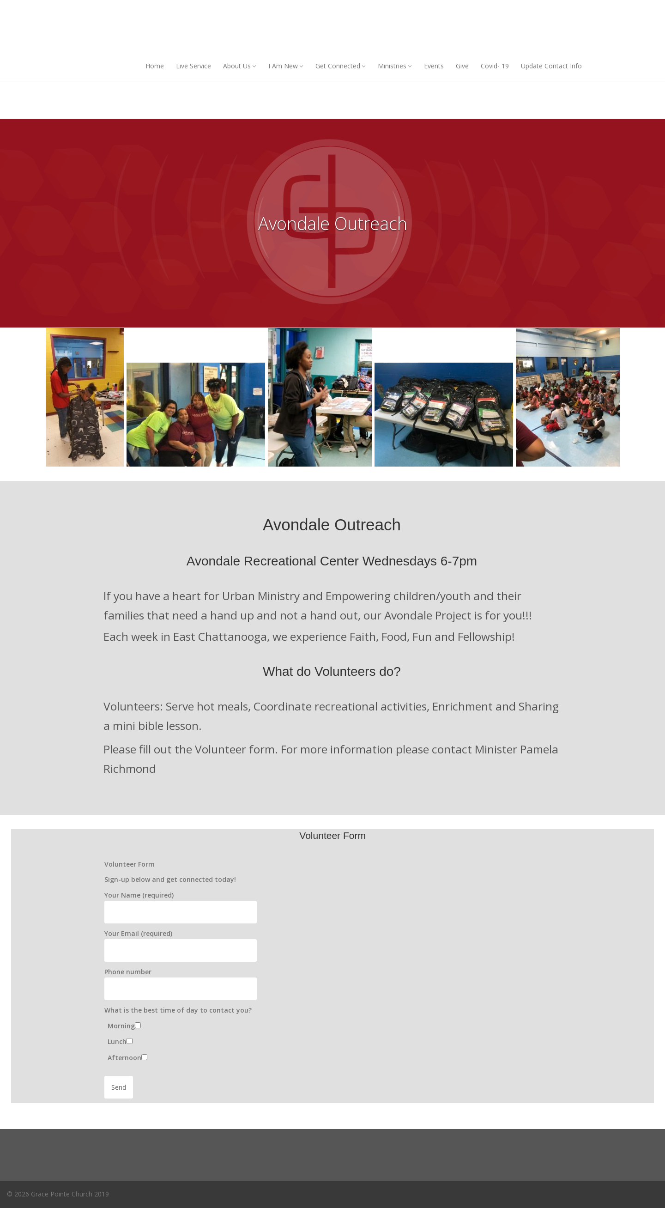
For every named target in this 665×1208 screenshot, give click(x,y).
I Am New (283, 65)
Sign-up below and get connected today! (170, 879)
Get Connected (337, 65)
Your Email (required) (138, 933)
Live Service (193, 65)
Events (434, 65)
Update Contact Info (551, 65)
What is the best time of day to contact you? (178, 1010)
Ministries (392, 65)
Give (462, 65)
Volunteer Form (129, 864)
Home (154, 65)
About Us (237, 65)
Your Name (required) (139, 895)
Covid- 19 (495, 65)
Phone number (127, 971)
